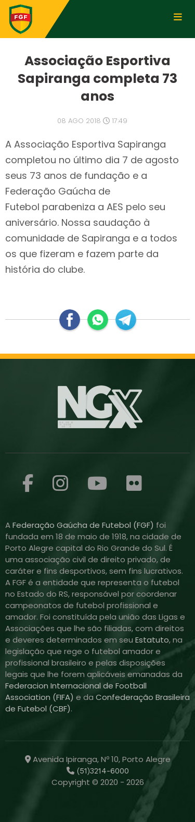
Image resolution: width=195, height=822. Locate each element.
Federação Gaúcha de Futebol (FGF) (84, 524)
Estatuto (152, 639)
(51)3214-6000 (101, 771)
